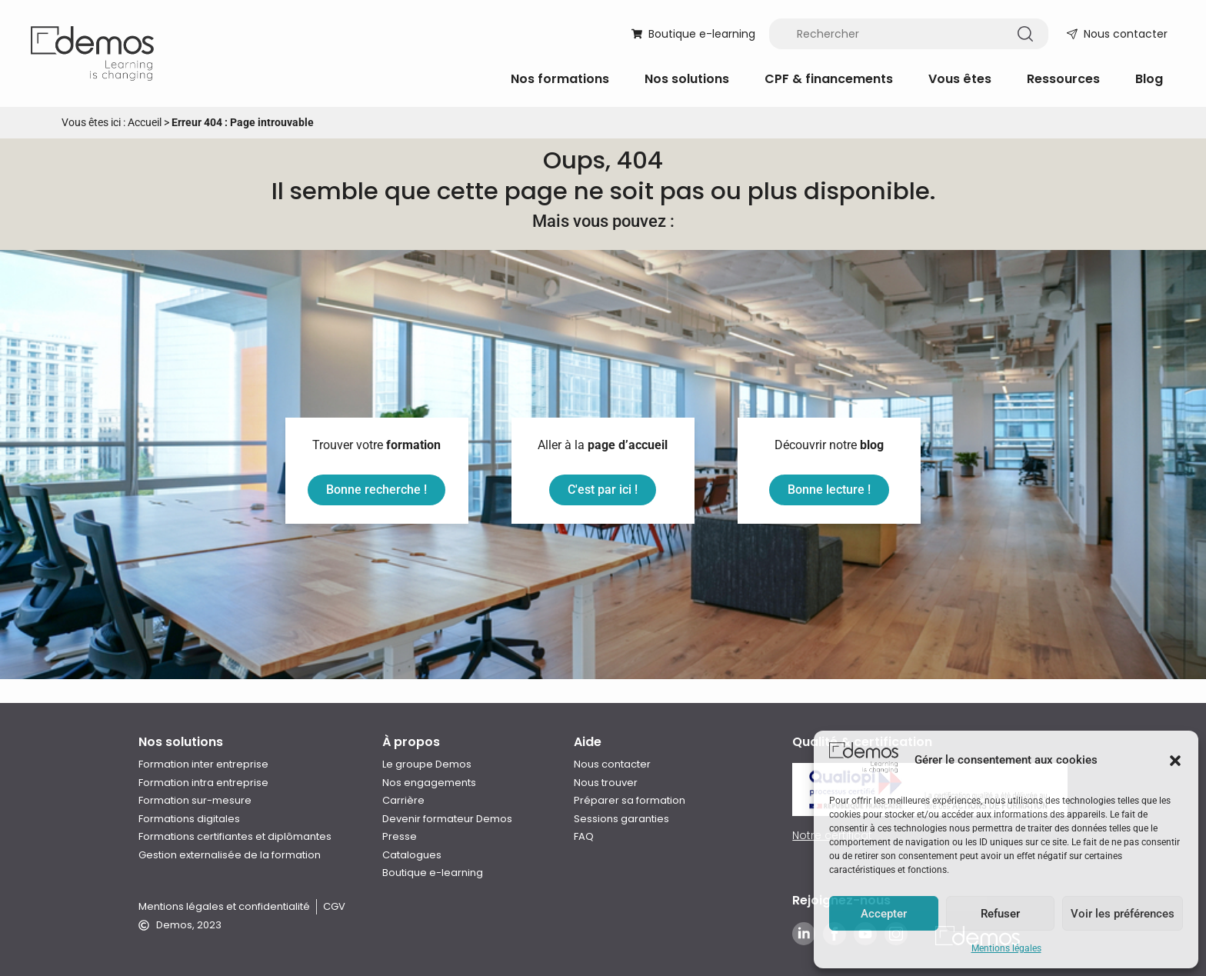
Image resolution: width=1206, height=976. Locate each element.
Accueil (145, 122)
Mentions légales (1006, 948)
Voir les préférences (1122, 914)
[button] (1175, 760)
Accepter (884, 914)
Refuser (1000, 914)
